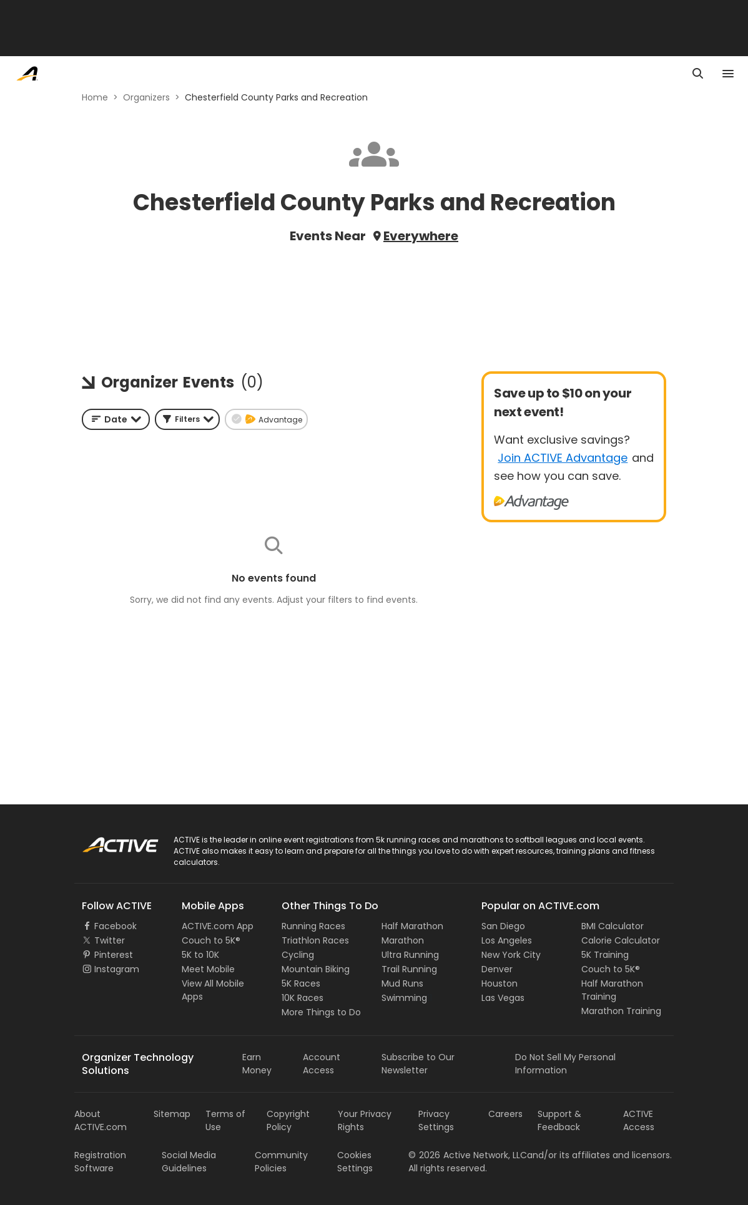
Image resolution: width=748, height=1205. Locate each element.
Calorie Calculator (620, 940)
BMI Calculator (612, 926)
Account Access (321, 1063)
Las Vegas (502, 998)
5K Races (301, 983)
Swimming (404, 998)
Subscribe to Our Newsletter (418, 1063)
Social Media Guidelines (189, 1161)
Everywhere (420, 236)
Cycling (298, 955)
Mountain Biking (316, 969)
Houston (499, 983)
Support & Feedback (559, 1120)
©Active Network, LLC (467, 1155)
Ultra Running (410, 955)
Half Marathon (412, 926)
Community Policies (281, 1161)
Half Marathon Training (612, 990)
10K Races (302, 998)
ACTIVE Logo (108, 840)
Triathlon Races (315, 940)
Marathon (402, 940)
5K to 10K (200, 955)
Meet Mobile (208, 969)
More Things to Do (321, 1012)
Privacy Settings (436, 1120)
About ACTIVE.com (100, 1120)
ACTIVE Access (638, 1120)
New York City (511, 955)
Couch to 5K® (211, 940)
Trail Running (409, 969)
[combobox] (116, 419)
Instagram (116, 969)
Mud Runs (402, 983)
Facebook (115, 926)
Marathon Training (621, 1011)
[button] (187, 419)
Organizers (146, 97)
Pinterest (113, 955)
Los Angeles (506, 940)
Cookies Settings (355, 1161)
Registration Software (100, 1161)
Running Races (313, 926)
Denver (497, 969)
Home (95, 97)
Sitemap (172, 1114)
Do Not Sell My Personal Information (565, 1063)
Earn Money (257, 1063)
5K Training (605, 955)
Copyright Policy (288, 1120)
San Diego (503, 926)
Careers (505, 1114)
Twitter (109, 940)
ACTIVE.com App (217, 926)
